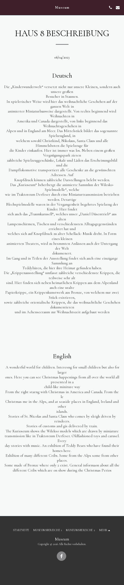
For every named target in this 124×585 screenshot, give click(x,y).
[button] (5, 7)
